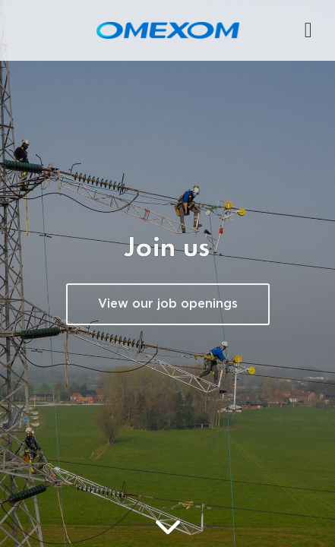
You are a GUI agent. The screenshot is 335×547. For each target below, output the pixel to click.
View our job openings (168, 304)
